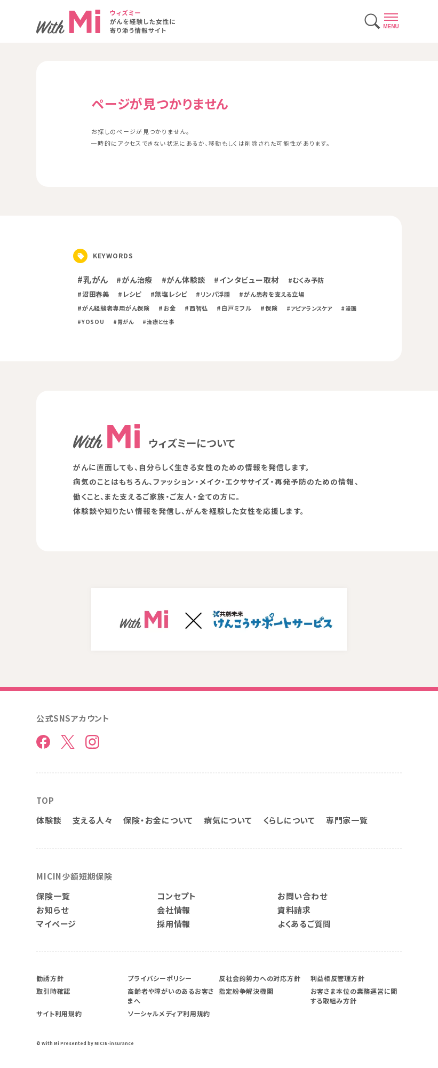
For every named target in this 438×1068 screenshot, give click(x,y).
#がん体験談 (183, 279)
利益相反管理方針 (337, 978)
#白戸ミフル (234, 308)
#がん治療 (134, 279)
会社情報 (173, 909)
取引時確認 (53, 990)
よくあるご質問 (304, 923)
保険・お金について (158, 820)
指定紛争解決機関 (246, 990)
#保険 (268, 308)
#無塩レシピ (168, 294)
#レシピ (129, 294)
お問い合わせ (302, 895)
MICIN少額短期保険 (74, 876)
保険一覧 (53, 895)
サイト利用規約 (59, 1013)
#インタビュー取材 (246, 279)
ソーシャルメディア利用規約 (169, 1013)
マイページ (56, 923)
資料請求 (294, 909)
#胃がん (123, 322)
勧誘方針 (49, 978)
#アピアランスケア (309, 308)
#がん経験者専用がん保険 (113, 308)
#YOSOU (90, 322)
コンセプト (176, 895)
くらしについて (289, 820)
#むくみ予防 (306, 280)
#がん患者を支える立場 (271, 294)
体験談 (48, 820)
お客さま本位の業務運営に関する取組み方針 (354, 995)
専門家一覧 (347, 820)
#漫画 (348, 308)
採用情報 (173, 923)
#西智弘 (196, 308)
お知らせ (52, 909)
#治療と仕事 (158, 322)
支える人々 (93, 820)
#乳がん (92, 279)
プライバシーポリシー (160, 978)
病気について (228, 820)
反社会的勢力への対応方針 (259, 978)
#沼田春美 (93, 294)
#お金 (167, 308)
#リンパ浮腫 (213, 294)
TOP (45, 800)
